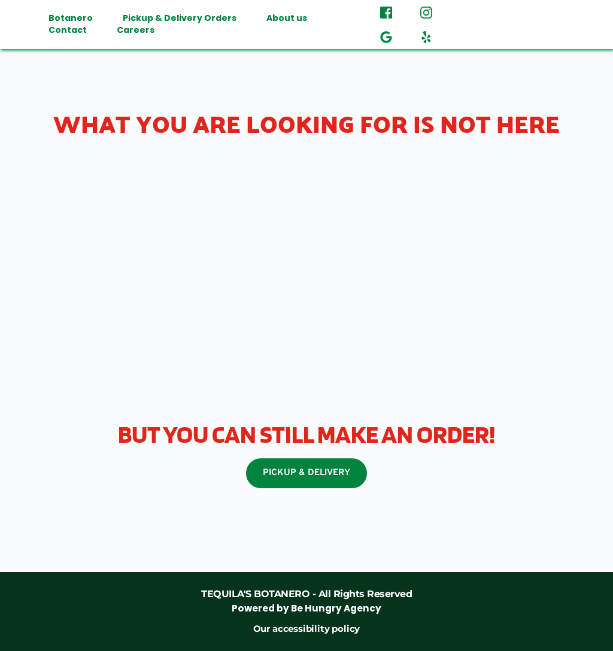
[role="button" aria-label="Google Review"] (386, 37)
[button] (534, 24)
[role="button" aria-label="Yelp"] (426, 37)
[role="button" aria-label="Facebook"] (386, 12)
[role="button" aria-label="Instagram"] (426, 12)
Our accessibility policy (306, 628)
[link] (306, 601)
